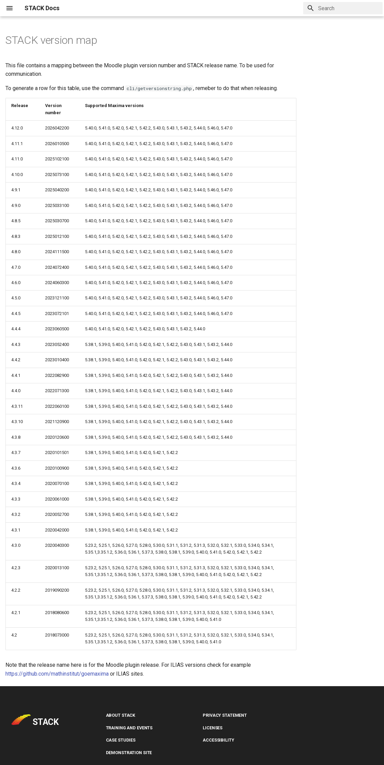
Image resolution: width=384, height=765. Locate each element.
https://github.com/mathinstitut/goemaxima (57, 674)
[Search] (343, 8)
